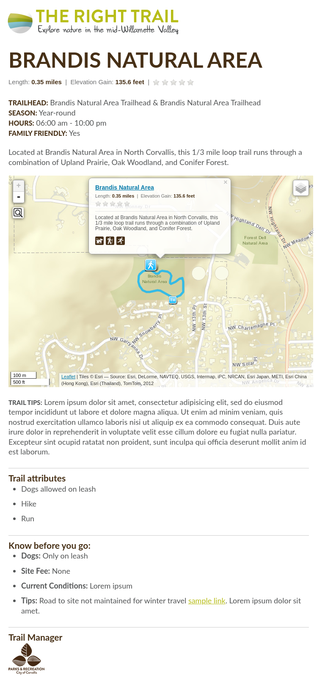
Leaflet (68, 376)
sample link (207, 600)
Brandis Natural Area (124, 187)
